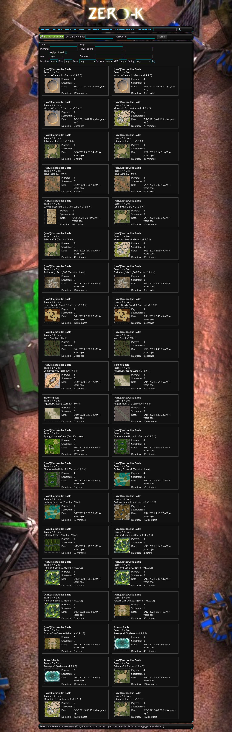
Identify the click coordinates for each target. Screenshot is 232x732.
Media (70, 29)
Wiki (82, 29)
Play (57, 29)
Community (125, 29)
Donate (145, 29)
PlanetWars (100, 29)
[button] (162, 37)
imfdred (59, 52)
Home (45, 29)
